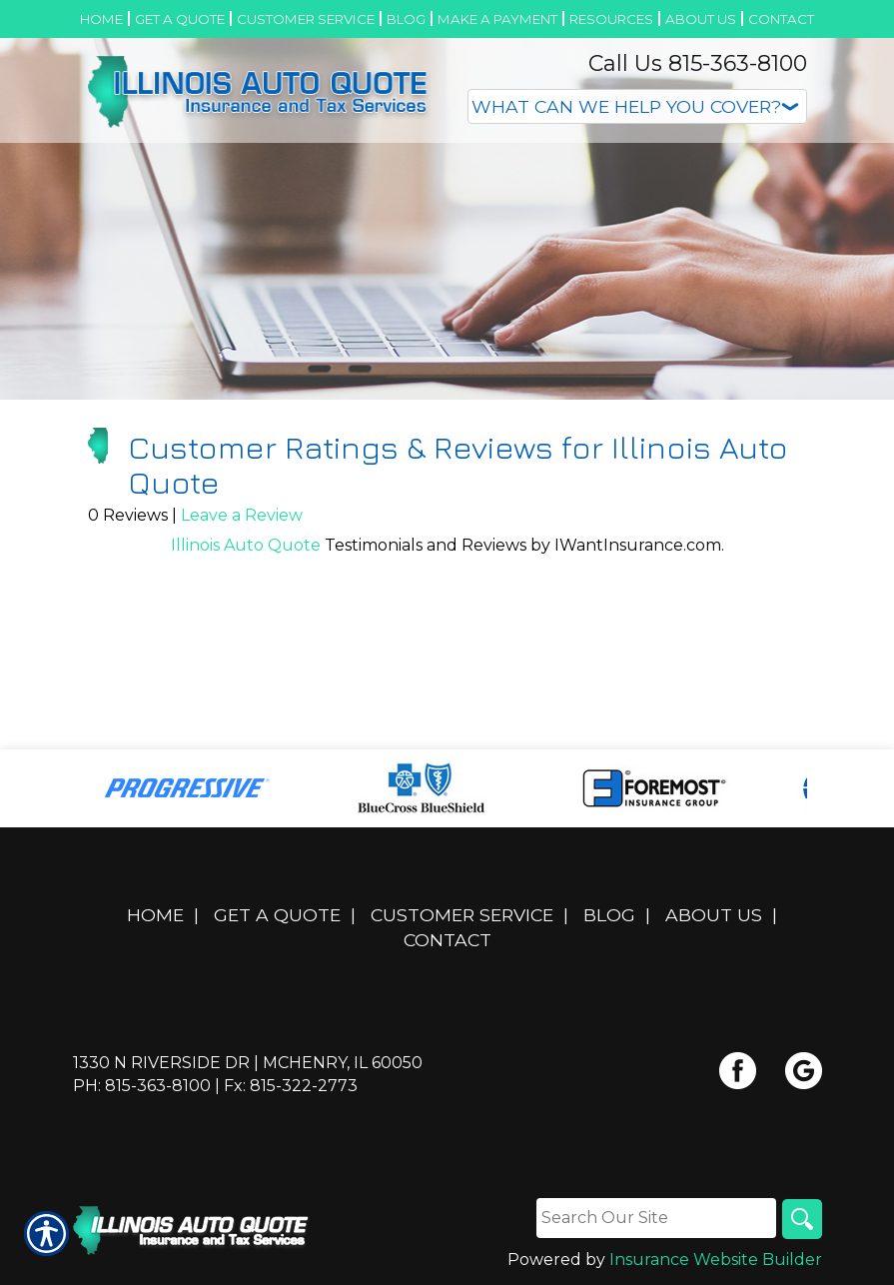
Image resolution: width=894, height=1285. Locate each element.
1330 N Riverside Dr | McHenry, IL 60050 (248, 1062)
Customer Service (462, 914)
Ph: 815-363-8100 (142, 1085)
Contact (447, 939)
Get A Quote (277, 914)
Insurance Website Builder (715, 1259)
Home (155, 914)
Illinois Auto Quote (246, 545)
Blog (609, 914)
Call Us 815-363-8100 (697, 63)
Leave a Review (242, 515)
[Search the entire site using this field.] (656, 1218)
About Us (713, 914)
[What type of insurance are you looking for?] (637, 106)
